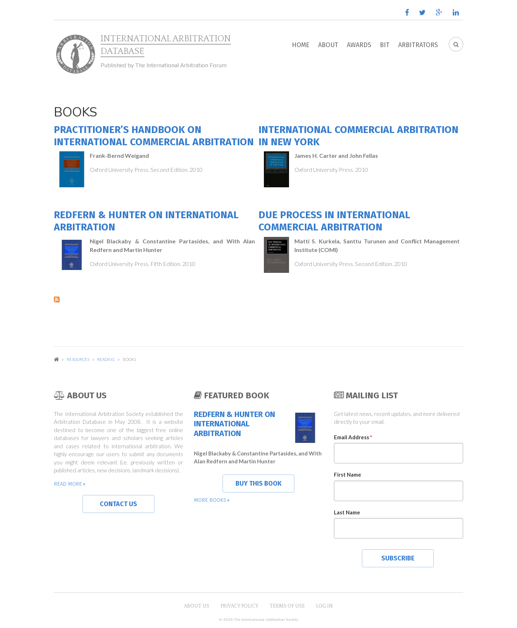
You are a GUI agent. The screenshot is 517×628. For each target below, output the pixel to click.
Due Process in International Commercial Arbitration (334, 221)
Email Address (353, 437)
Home (300, 45)
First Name (347, 474)
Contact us (118, 504)
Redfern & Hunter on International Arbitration (234, 424)
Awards (359, 45)
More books (210, 500)
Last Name (347, 512)
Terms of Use (287, 606)
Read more (68, 484)
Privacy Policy (239, 606)
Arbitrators (418, 45)
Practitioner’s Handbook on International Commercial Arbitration (154, 136)
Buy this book (258, 483)
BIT (385, 45)
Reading (106, 359)
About (328, 45)
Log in (324, 606)
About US (196, 606)
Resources (78, 359)
